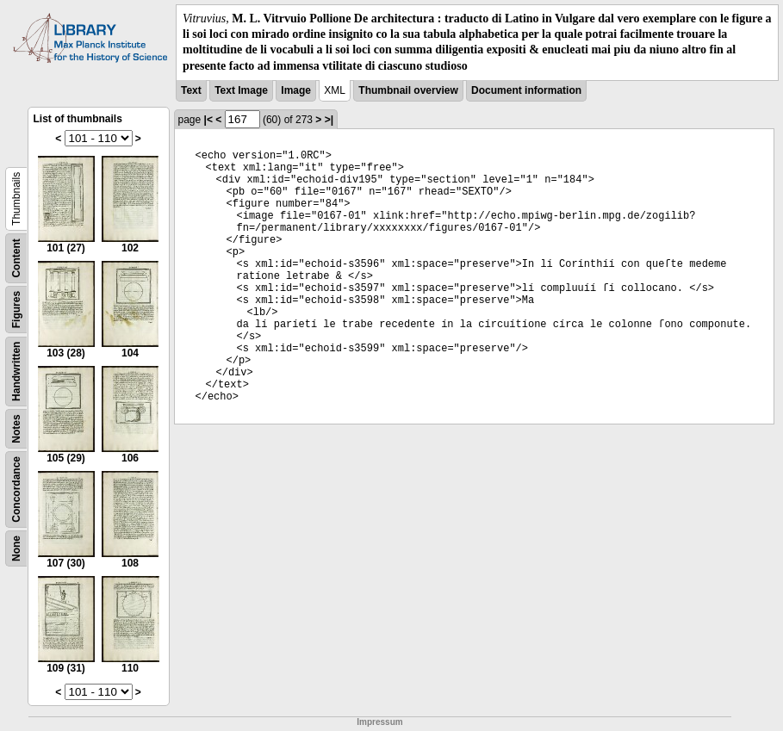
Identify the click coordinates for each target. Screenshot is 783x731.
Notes (16, 428)
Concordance (16, 489)
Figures (16, 309)
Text (191, 90)
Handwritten (16, 370)
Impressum (379, 722)
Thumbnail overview (407, 90)
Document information (526, 90)
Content (16, 258)
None (16, 548)
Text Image (241, 90)
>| (329, 120)
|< (208, 120)
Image (296, 90)
